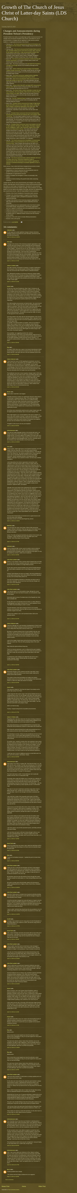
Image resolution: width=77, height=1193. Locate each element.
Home (24, 1186)
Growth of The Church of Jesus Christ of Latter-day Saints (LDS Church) (34, 12)
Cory (8, 446)
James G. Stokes (11, 265)
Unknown (9, 230)
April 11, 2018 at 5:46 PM (13, 664)
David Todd (10, 843)
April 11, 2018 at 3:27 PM (13, 541)
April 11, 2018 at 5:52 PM (13, 682)
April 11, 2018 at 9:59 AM (13, 425)
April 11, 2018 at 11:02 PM (13, 914)
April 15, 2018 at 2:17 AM (13, 1025)
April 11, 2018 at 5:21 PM (13, 584)
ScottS (9, 919)
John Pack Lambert (12, 559)
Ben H (8, 1169)
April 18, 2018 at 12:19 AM (13, 1114)
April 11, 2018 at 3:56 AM (13, 342)
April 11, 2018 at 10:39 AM (13, 442)
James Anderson (11, 359)
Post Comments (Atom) (13, 1189)
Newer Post (5, 1186)
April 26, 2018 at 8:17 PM (13, 1164)
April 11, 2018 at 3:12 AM (13, 281)
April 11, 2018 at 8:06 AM (13, 354)
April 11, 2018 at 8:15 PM (13, 850)
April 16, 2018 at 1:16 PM (13, 1069)
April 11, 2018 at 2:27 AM (13, 260)
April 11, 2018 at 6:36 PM (13, 756)
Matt (8, 855)
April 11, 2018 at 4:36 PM (13, 554)
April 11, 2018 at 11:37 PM (13, 926)
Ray (8, 347)
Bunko (8, 391)
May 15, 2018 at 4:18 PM (13, 1176)
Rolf (8, 241)
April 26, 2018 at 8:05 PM (13, 1145)
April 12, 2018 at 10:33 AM (13, 983)
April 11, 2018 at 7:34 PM (13, 838)
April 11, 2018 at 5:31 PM (13, 618)
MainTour (9, 525)
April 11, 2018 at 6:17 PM (13, 712)
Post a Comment (9, 1179)
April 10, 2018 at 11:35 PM (13, 237)
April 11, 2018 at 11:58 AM (13, 520)
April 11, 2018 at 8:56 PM (13, 860)
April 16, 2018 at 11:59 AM (13, 1047)
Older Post (42, 1186)
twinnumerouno (11, 430)
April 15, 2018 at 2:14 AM (13, 1012)
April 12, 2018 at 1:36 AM (13, 939)
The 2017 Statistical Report (19, 98)
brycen (9, 286)
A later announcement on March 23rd (29, 52)
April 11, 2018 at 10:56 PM (13, 887)
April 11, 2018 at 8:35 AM (13, 387)
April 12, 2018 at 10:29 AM (13, 958)
